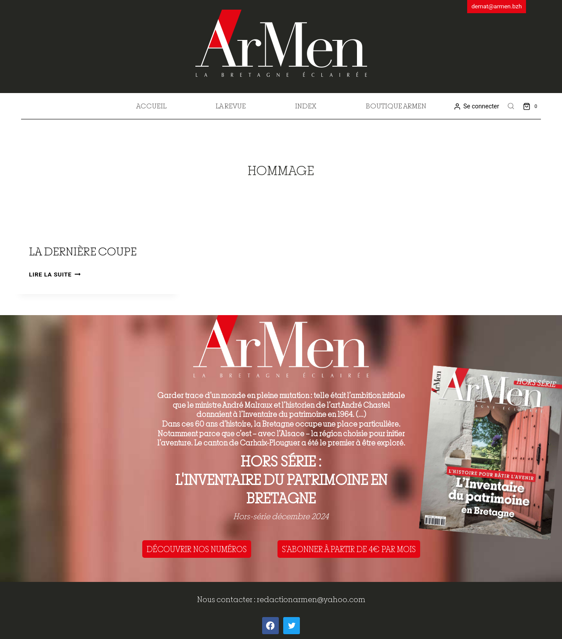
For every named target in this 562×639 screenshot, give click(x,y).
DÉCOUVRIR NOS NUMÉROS (197, 549)
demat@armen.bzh (497, 6)
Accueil (151, 105)
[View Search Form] (511, 106)
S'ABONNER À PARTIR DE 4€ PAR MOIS (349, 549)
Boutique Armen (396, 105)
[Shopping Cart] (532, 106)
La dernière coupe (83, 251)
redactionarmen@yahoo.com (311, 599)
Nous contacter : (227, 599)
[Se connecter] (476, 106)
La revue (231, 105)
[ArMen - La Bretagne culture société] (281, 43)
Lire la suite (54, 274)
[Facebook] (270, 625)
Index (306, 105)
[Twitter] (291, 625)
